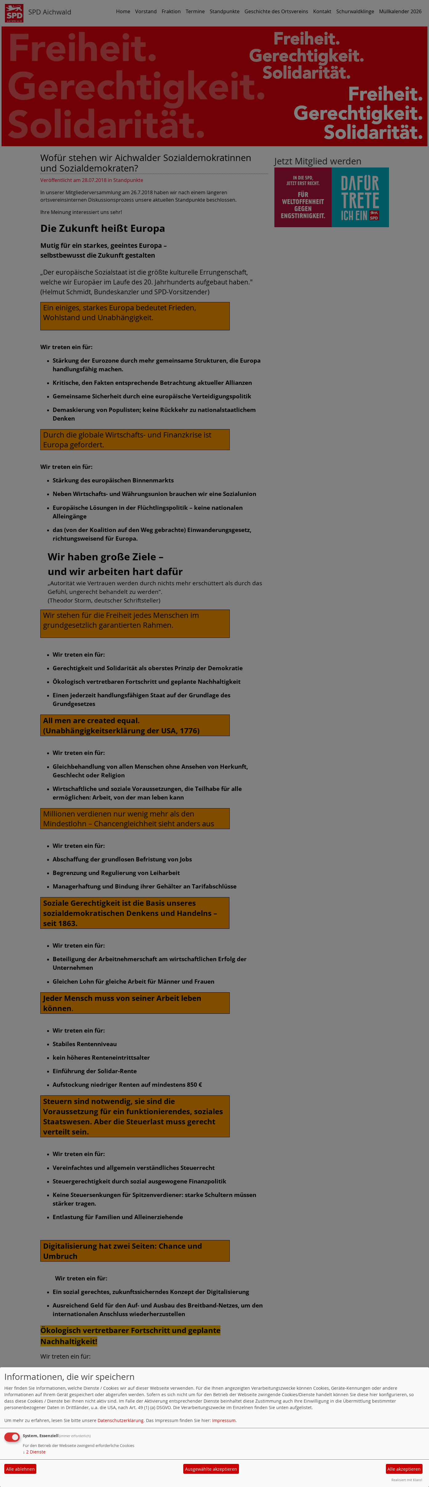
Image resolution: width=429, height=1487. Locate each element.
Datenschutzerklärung (121, 1420)
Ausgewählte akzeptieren (211, 1469)
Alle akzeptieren (404, 1469)
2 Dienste (34, 1452)
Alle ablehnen (20, 1469)
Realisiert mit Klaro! (406, 1479)
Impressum (224, 1420)
